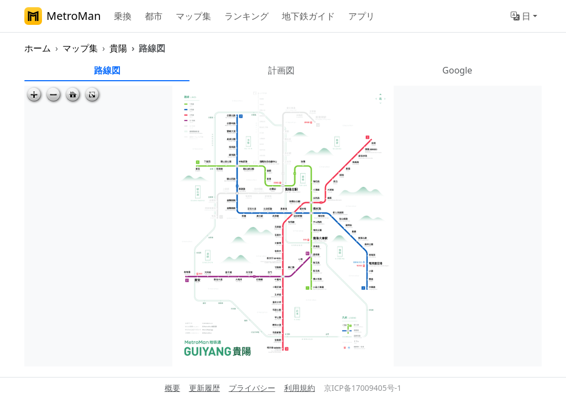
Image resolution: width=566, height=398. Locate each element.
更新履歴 (204, 388)
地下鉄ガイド (308, 16)
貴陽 (118, 48)
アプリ (361, 16)
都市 (154, 16)
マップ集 (193, 16)
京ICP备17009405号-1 (363, 388)
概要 (172, 388)
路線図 (107, 70)
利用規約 (299, 388)
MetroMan (62, 16)
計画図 (281, 70)
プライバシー (252, 388)
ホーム (37, 48)
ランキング (246, 16)
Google (457, 70)
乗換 (123, 16)
